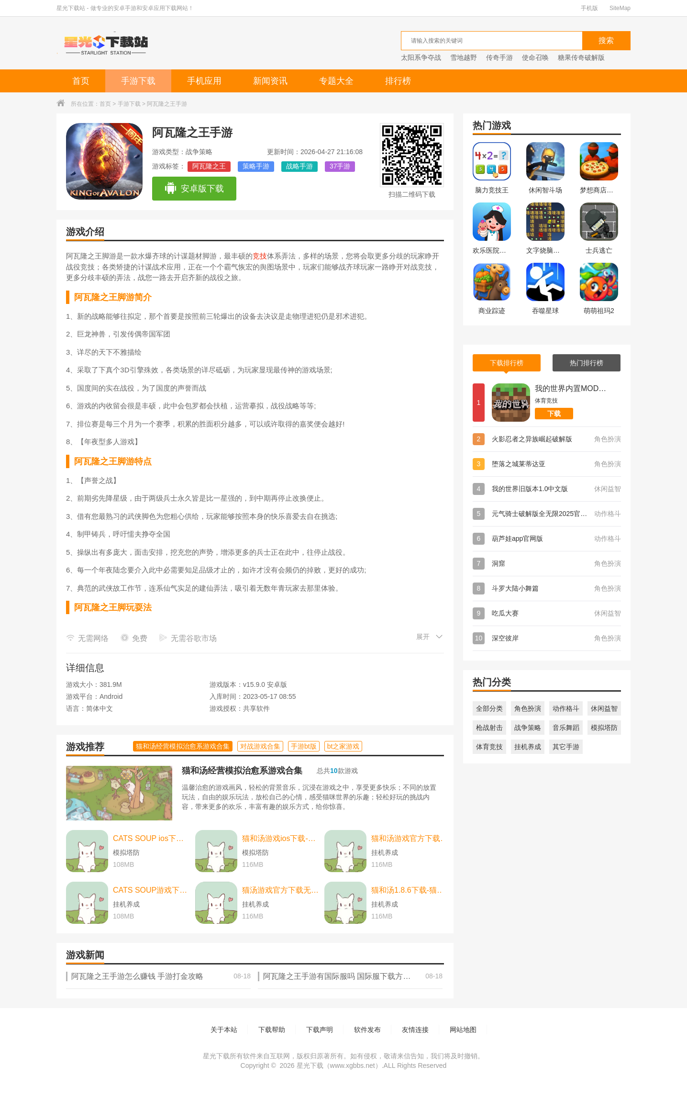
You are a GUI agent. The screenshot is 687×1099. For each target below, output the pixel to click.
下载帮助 (271, 1029)
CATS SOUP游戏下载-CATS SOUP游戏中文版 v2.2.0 (151, 890)
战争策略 (527, 727)
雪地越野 (463, 57)
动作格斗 (566, 708)
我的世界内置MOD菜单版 (571, 388)
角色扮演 (527, 708)
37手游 (340, 166)
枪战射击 (489, 727)
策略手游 (256, 166)
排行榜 (398, 81)
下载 (554, 413)
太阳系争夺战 (421, 57)
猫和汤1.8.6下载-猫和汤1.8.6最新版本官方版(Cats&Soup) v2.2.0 (410, 890)
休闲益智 (604, 708)
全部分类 (489, 708)
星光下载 (310, 1065)
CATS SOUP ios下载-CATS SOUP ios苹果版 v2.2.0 (151, 838)
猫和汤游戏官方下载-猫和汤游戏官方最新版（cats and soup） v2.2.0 (410, 838)
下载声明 (319, 1029)
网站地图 (463, 1029)
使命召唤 (535, 57)
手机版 (589, 8)
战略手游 (299, 166)
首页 (80, 81)
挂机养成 (527, 747)
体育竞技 (489, 747)
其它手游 (566, 747)
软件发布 (367, 1029)
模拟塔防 (604, 727)
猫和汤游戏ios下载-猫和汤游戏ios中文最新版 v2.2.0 (281, 838)
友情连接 (415, 1029)
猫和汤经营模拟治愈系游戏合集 (242, 770)
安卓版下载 (194, 188)
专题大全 (336, 81)
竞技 (260, 256)
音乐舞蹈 (566, 727)
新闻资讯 (270, 81)
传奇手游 (499, 57)
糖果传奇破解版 (581, 57)
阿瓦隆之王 (209, 166)
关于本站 (224, 1029)
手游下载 (138, 81)
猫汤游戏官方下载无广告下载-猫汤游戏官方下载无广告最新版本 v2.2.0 (281, 890)
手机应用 (204, 81)
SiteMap (620, 8)
